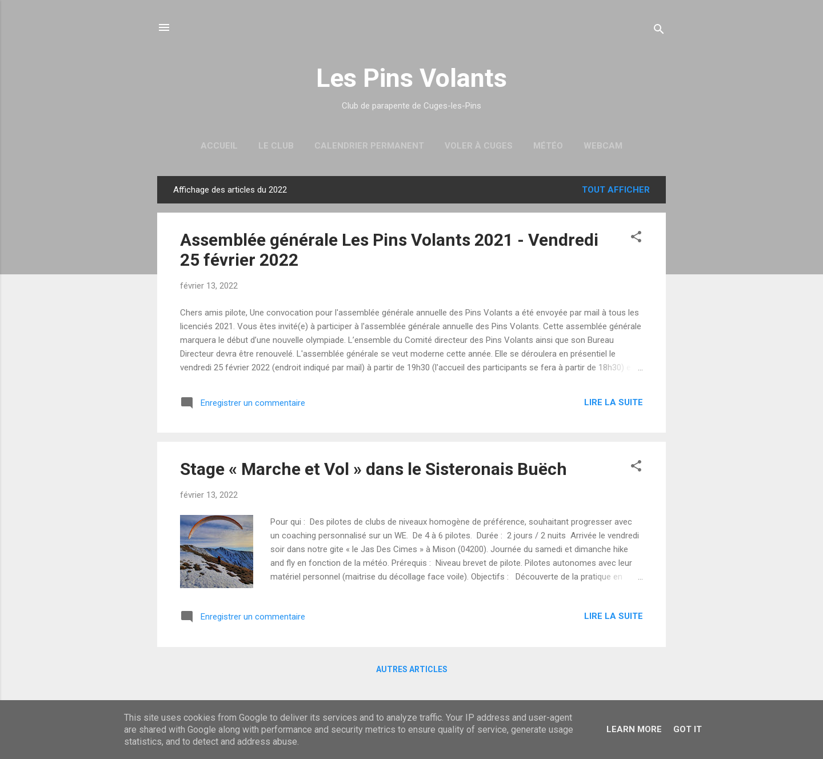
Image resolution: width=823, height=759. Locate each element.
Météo (548, 146)
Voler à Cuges (479, 146)
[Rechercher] (659, 31)
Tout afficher (616, 190)
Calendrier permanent (369, 146)
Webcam (603, 146)
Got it (687, 729)
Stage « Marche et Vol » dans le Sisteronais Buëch (373, 469)
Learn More (634, 729)
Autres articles (412, 669)
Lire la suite (613, 402)
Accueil (219, 146)
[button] (636, 238)
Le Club (276, 146)
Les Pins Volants (411, 78)
